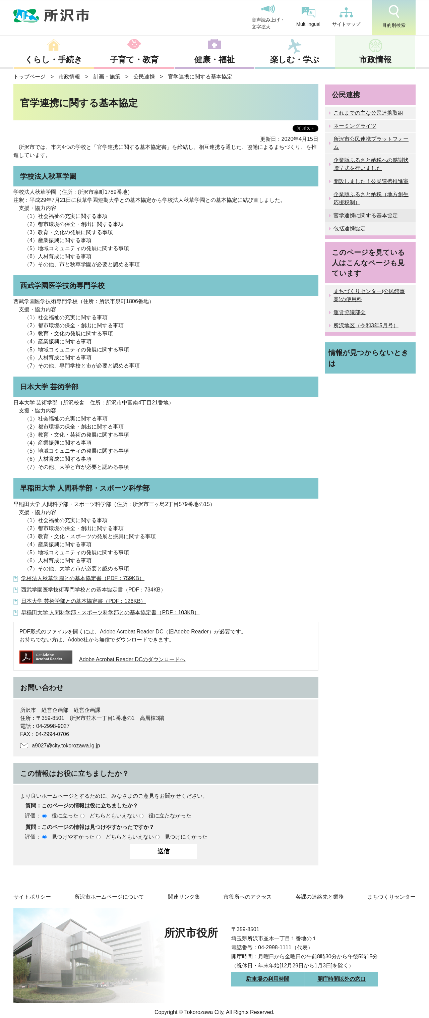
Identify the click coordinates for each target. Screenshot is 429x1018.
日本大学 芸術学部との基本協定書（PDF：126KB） (83, 601)
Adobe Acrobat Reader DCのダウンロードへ (102, 659)
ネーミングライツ (354, 126)
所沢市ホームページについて (109, 897)
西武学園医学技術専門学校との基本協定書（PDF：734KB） (93, 589)
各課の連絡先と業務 (320, 897)
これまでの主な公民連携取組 (368, 113)
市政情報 (375, 59)
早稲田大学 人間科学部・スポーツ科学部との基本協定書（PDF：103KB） (110, 612)
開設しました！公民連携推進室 (371, 181)
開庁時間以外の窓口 (341, 979)
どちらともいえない (113, 815)
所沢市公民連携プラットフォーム (371, 143)
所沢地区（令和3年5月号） (366, 325)
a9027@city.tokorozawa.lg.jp (66, 745)
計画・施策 (107, 76)
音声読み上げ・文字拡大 (268, 17)
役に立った (65, 815)
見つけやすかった (73, 837)
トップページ (29, 76)
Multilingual (308, 17)
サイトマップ (346, 17)
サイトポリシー (32, 897)
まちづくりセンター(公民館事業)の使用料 (369, 295)
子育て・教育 (134, 59)
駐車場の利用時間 (267, 979)
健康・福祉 (214, 59)
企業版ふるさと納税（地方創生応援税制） (371, 198)
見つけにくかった (186, 837)
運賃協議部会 (349, 312)
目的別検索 (394, 16)
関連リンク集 (184, 897)
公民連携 (144, 76)
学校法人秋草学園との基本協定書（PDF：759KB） (82, 578)
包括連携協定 (349, 228)
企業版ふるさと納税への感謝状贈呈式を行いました (371, 164)
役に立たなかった (169, 815)
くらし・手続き (53, 59)
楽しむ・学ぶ (294, 59)
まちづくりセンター (391, 897)
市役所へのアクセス (248, 897)
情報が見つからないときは (368, 358)
